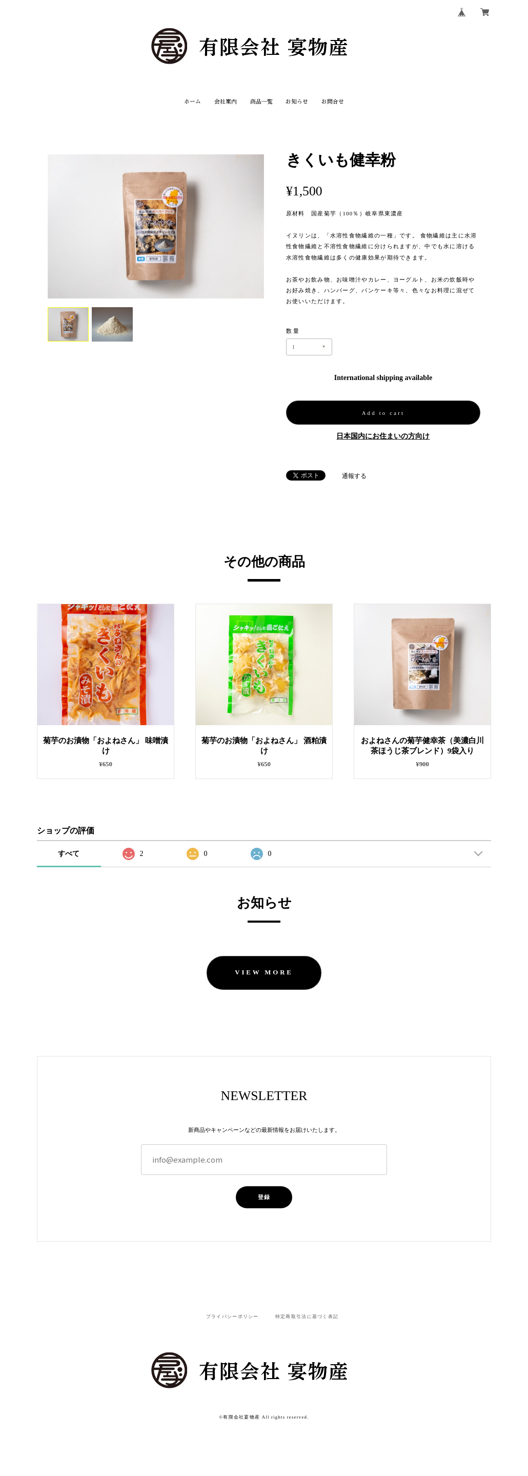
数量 (293, 331)
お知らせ (297, 102)
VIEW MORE (264, 972)
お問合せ (332, 102)
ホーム (192, 102)
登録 (264, 1197)
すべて (68, 853)
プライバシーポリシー (232, 1316)
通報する (354, 476)
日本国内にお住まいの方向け (383, 436)
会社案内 (225, 102)
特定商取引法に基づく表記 (306, 1316)
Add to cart (383, 413)
